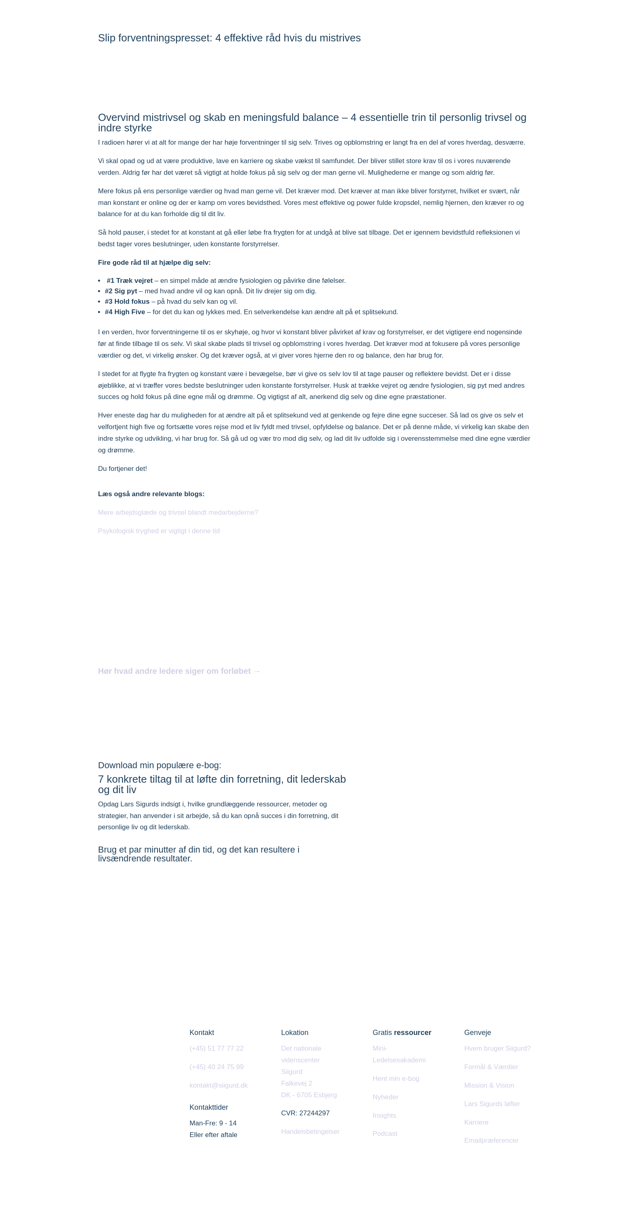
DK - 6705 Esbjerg (309, 1095)
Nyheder (386, 1097)
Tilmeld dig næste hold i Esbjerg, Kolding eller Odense (277, 694)
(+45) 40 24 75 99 (217, 1067)
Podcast (385, 1133)
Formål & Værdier (491, 1067)
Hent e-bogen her (138, 889)
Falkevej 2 (296, 1083)
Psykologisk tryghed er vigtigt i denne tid (159, 531)
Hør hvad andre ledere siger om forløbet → (179, 671)
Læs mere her (132, 694)
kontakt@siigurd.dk (219, 1085)
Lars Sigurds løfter (492, 1104)
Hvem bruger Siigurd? (497, 1048)
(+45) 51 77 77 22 (217, 1048)
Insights (385, 1115)
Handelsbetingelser (310, 1131)
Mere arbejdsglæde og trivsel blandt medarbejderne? (178, 512)
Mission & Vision (489, 1085)
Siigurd (292, 1072)
